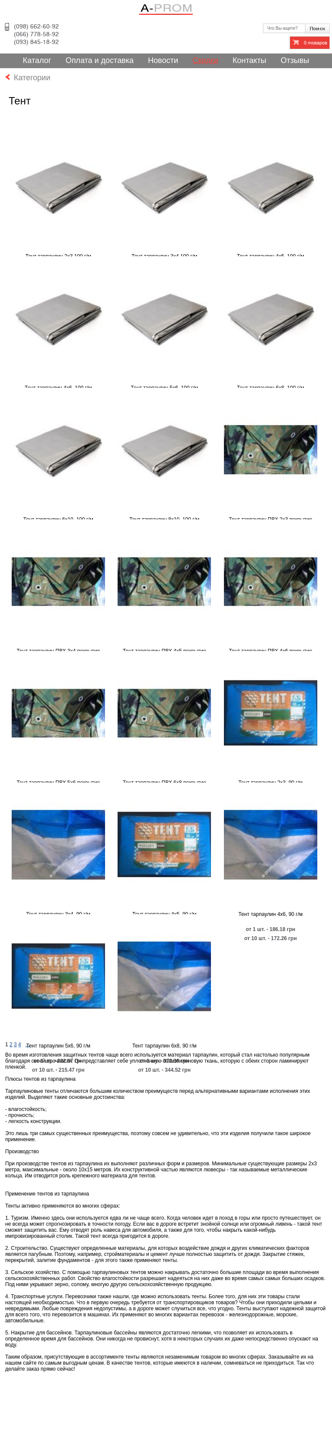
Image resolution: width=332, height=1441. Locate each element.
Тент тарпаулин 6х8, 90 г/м (164, 1046)
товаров (315, 43)
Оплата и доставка (100, 60)
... (28, 1044)
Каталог (37, 60)
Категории (27, 77)
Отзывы (295, 60)
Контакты (249, 60)
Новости (163, 60)
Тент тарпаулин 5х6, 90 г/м (58, 1046)
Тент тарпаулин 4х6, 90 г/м (270, 914)
